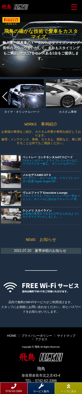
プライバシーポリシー (36, 335)
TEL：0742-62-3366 (41, 380)
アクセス (41, 338)
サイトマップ (66, 335)
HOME (11, 335)
